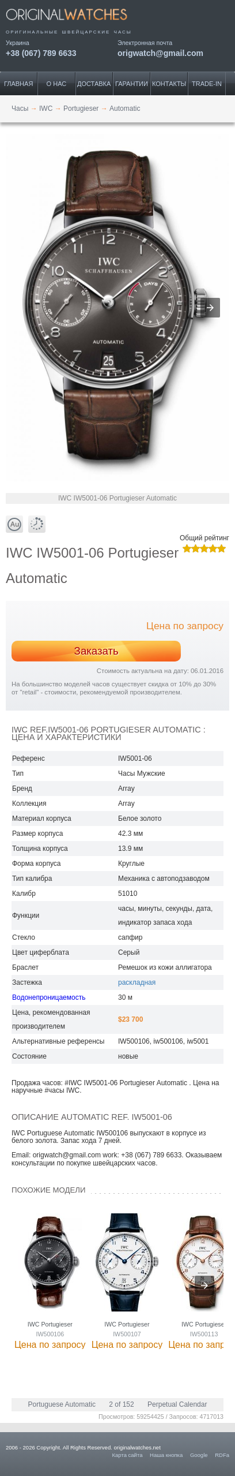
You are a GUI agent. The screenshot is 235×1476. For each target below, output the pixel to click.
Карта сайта (127, 1455)
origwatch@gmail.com (160, 52)
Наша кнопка (166, 1455)
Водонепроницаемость (48, 997)
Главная (18, 83)
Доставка (94, 83)
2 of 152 (121, 1404)
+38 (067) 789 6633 (41, 52)
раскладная (137, 982)
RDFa (222, 1455)
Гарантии (131, 83)
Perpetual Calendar (177, 1404)
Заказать (96, 651)
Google (199, 1455)
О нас (57, 83)
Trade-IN (207, 83)
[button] (210, 307)
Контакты (169, 83)
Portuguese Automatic (62, 1404)
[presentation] (204, 1285)
